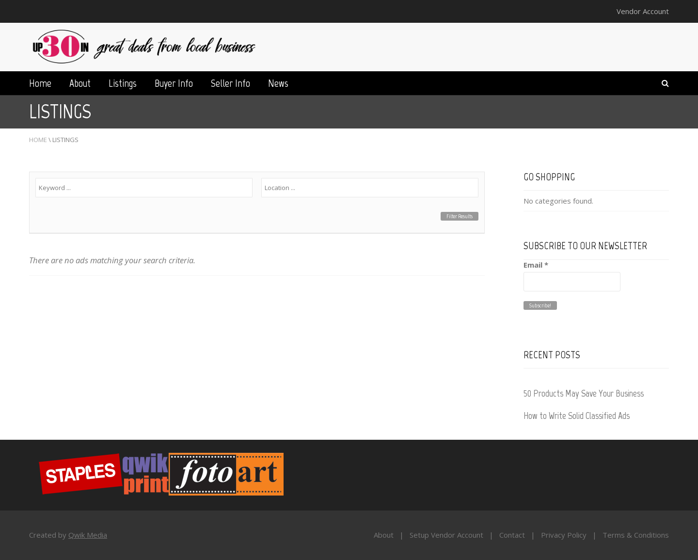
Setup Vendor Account (446, 535)
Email (536, 265)
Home (40, 83)
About (80, 83)
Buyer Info (174, 83)
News (278, 83)
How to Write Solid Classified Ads (577, 415)
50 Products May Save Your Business (584, 393)
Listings (123, 83)
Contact (512, 535)
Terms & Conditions (636, 535)
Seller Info (230, 83)
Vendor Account (643, 11)
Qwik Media (87, 535)
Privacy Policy (564, 535)
